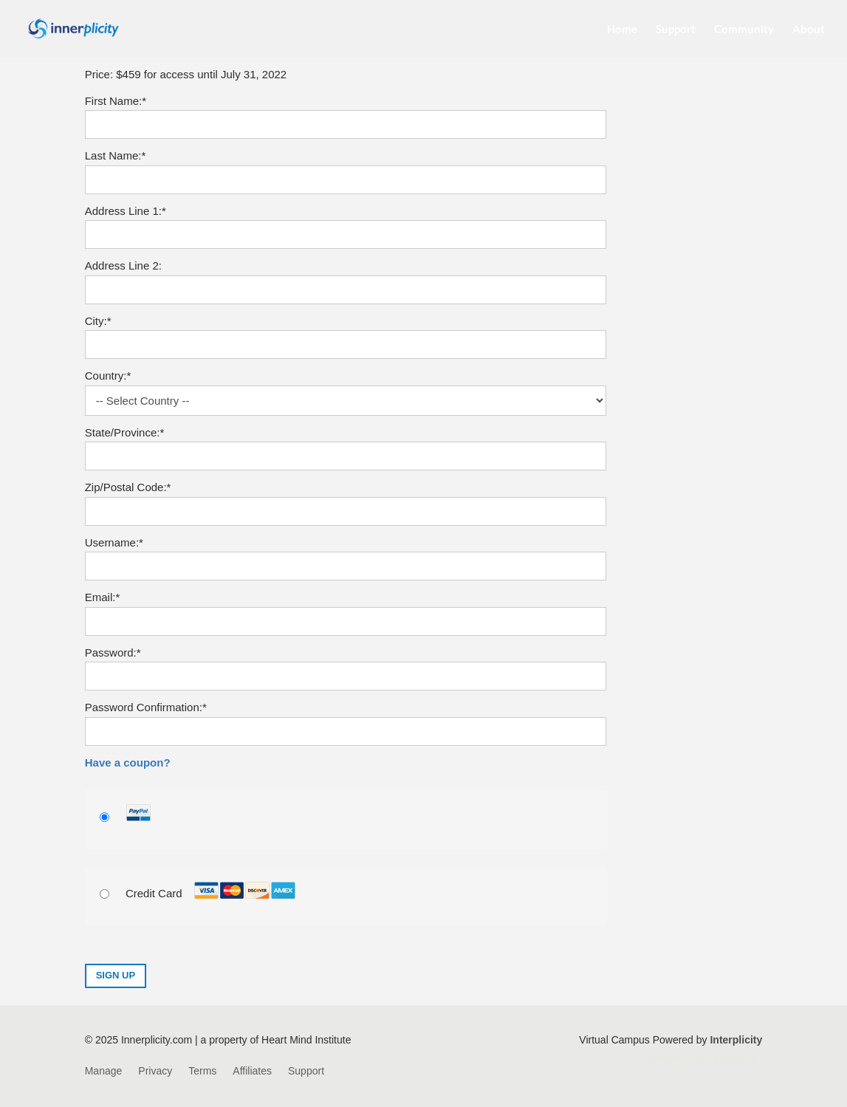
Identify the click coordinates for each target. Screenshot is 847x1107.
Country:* (108, 375)
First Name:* (115, 101)
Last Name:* (115, 155)
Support (676, 29)
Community (744, 29)
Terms (202, 1071)
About (808, 29)
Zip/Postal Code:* (128, 487)
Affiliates (252, 1071)
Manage (104, 1071)
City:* (98, 321)
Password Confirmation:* (146, 707)
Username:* (114, 542)
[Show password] (585, 676)
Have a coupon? (128, 762)
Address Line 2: (123, 265)
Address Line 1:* (125, 211)
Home (622, 29)
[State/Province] (346, 456)
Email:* (102, 597)
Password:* (113, 652)
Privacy (155, 1071)
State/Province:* (125, 432)
